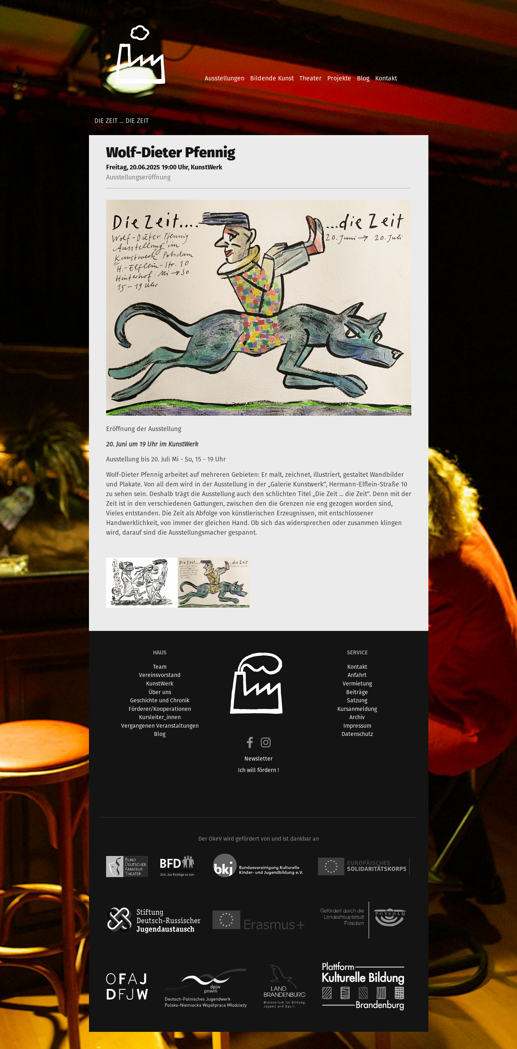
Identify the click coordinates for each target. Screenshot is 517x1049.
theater (310, 78)
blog (363, 78)
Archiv (357, 717)
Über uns (160, 692)
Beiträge (357, 692)
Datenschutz (357, 734)
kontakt (386, 78)
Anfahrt (357, 675)
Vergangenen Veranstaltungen (160, 726)
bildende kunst (272, 78)
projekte (339, 78)
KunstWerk (159, 683)
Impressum (357, 726)
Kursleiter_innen (160, 717)
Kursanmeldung (357, 709)
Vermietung (357, 683)
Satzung (357, 700)
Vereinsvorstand (159, 675)
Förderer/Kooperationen (160, 709)
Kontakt (357, 667)
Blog (159, 734)
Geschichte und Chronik (159, 700)
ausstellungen (224, 78)
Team (159, 667)
